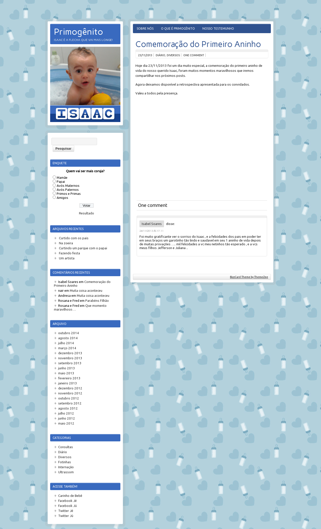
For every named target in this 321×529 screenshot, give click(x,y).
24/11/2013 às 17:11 (151, 230)
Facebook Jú (67, 506)
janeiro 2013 (67, 383)
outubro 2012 (68, 398)
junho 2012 (66, 418)
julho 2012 (66, 413)
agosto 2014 (68, 338)
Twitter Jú (65, 516)
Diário (160, 55)
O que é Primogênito (178, 28)
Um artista (66, 258)
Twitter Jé (65, 511)
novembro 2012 (70, 393)
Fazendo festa (69, 253)
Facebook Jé (67, 501)
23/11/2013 (145, 55)
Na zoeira (66, 243)
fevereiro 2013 (69, 378)
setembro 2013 (70, 363)
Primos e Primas (69, 194)
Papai (61, 182)
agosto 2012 (68, 408)
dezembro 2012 (70, 388)
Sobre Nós (145, 28)
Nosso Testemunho (218, 28)
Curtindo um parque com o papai (83, 248)
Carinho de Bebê (70, 496)
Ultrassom (66, 472)
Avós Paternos (68, 190)
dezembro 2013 (70, 353)
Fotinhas (64, 462)
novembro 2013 (70, 358)
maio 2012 (66, 423)
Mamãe (62, 178)
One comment (193, 55)
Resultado (86, 213)
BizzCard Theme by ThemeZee (249, 276)
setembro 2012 (70, 403)
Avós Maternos (68, 186)
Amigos (62, 198)
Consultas (65, 447)
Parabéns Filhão (97, 301)
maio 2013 (66, 373)
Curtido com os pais (74, 238)
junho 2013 (66, 368)
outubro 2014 (68, 333)
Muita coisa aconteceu (86, 290)
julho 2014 (66, 343)
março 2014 (67, 348)
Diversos (173, 55)
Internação (66, 467)
